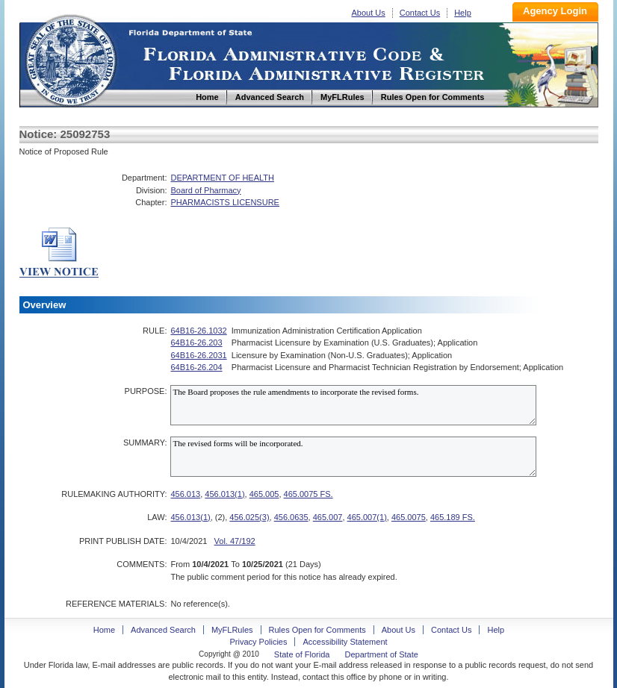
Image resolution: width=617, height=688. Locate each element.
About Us (368, 12)
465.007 (328, 517)
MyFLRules (232, 629)
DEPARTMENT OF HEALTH (222, 177)
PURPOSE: (146, 391)
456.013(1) (224, 494)
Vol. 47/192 (234, 541)
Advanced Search (163, 629)
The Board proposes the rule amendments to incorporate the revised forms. (353, 405)
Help (462, 12)
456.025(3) (249, 517)
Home (70, 58)
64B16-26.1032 (198, 330)
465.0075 (408, 517)
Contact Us (420, 12)
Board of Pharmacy (205, 190)
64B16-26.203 (196, 342)
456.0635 (291, 517)
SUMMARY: (145, 442)
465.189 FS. (452, 517)
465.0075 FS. (308, 494)
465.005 (264, 494)
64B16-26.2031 (198, 355)
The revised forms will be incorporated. (353, 457)
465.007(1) (367, 517)
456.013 (185, 494)
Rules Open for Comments (317, 629)
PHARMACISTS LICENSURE (224, 202)
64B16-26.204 (196, 367)
